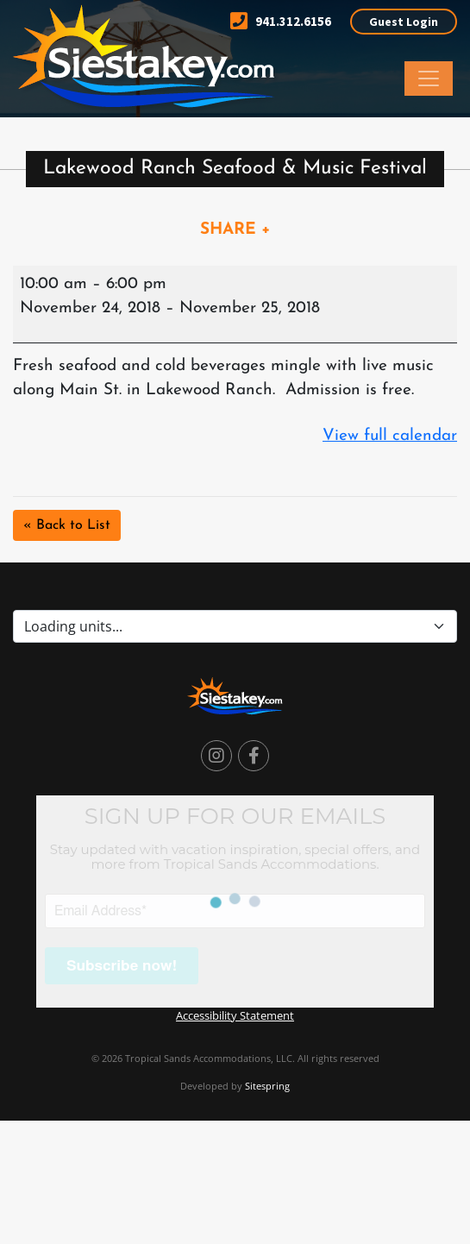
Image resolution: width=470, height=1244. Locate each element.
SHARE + (235, 230)
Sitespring (267, 1085)
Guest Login (403, 21)
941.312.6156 (280, 21)
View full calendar (390, 436)
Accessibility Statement (235, 1015)
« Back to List (66, 525)
